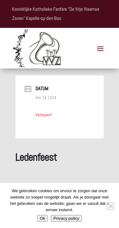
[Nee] (110, 206)
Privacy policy (66, 218)
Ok (42, 218)
